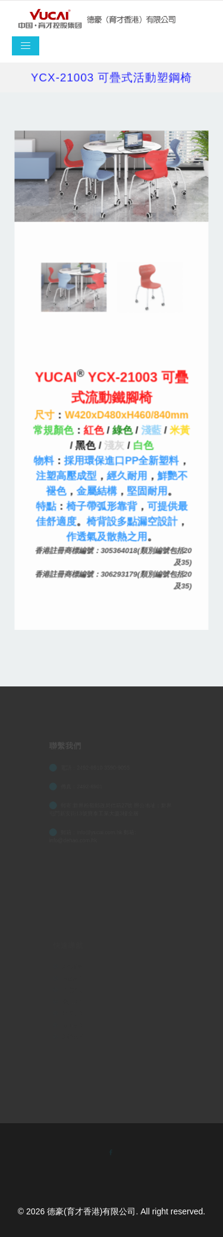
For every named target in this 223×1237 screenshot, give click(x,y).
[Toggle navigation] (25, 45)
